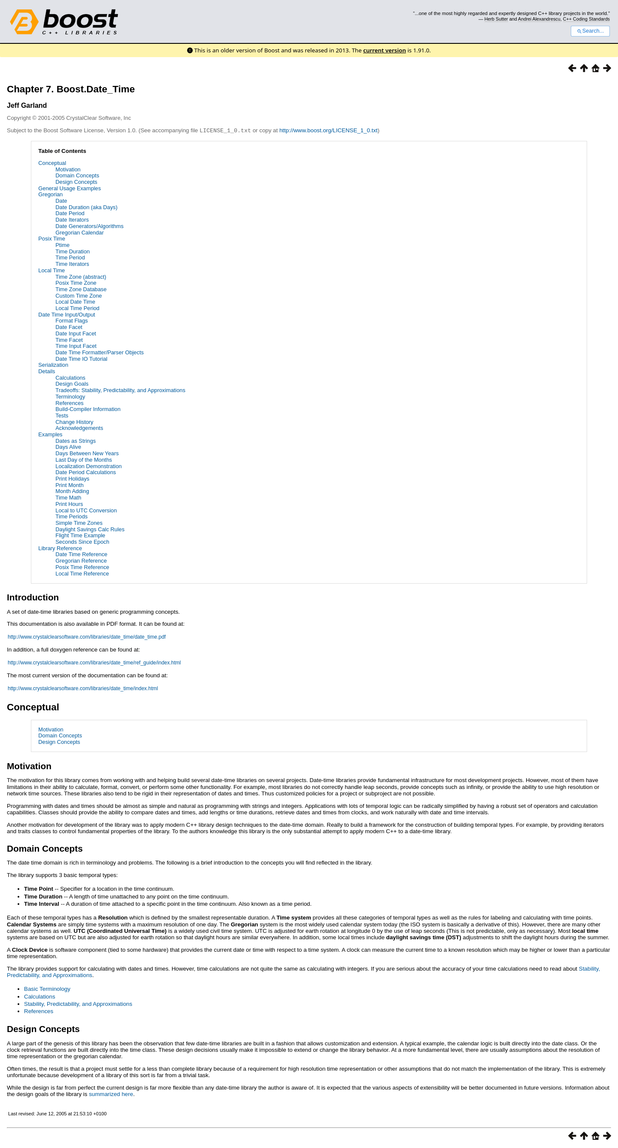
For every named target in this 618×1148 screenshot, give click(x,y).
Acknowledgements (79, 427)
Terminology (70, 396)
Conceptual (52, 162)
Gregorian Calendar (79, 232)
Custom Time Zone (78, 295)
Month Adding (72, 490)
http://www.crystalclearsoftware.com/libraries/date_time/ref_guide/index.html (94, 662)
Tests (61, 415)
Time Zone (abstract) (80, 276)
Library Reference (60, 548)
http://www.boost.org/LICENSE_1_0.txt (328, 130)
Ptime (62, 244)
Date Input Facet (75, 333)
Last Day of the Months (83, 459)
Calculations (70, 377)
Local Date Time (75, 301)
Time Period (70, 257)
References (69, 402)
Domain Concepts (77, 175)
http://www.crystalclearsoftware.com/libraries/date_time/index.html (83, 688)
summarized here (111, 1093)
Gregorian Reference (81, 560)
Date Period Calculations (85, 472)
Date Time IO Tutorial (81, 358)
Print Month (69, 484)
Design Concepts (76, 181)
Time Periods (71, 516)
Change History (74, 421)
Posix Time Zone (75, 282)
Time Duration (72, 251)
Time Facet (69, 339)
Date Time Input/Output (66, 314)
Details (46, 371)
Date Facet (68, 326)
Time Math (68, 497)
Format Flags (71, 320)
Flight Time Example (80, 535)
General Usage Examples (69, 188)
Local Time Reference (82, 573)
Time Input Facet (76, 345)
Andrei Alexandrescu (539, 18)
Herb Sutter (496, 18)
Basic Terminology (47, 988)
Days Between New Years (86, 453)
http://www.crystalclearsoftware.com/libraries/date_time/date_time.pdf (87, 636)
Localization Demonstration (88, 466)
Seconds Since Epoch (82, 541)
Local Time (51, 270)
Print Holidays (72, 478)
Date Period (70, 213)
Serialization (53, 364)
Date (61, 200)
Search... (590, 31)
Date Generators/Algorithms (89, 225)
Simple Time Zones (79, 522)
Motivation (67, 169)
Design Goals (71, 383)
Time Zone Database (80, 289)
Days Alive (68, 446)
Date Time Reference (81, 554)
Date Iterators (72, 219)
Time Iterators (72, 263)
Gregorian (50, 194)
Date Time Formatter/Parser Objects (99, 352)
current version (384, 50)
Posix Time (51, 238)
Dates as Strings (75, 440)
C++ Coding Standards (586, 18)
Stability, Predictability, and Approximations (78, 1003)
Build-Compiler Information (88, 408)
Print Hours (69, 503)
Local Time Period (77, 308)
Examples (50, 434)
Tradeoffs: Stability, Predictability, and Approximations (120, 390)
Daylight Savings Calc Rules (89, 529)
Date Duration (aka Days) (86, 207)
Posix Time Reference (82, 566)
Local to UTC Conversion (86, 510)
